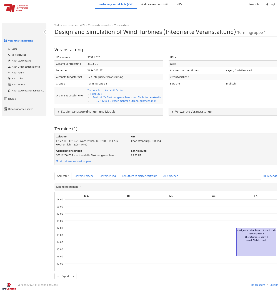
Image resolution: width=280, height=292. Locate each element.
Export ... (65, 276)
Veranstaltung (121, 25)
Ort (133, 136)
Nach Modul (16, 84)
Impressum (258, 284)
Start (12, 48)
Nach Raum (16, 72)
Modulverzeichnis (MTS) (155, 4)
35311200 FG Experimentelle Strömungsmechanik (126, 101)
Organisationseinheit (69, 150)
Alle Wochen (170, 176)
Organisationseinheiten (18, 109)
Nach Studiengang (19, 60)
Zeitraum (62, 136)
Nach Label (15, 78)
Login (271, 4)
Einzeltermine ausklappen (73, 161)
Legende (270, 176)
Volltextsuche (17, 54)
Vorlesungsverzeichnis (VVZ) (116, 4)
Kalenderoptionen (67, 186)
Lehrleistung (139, 150)
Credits (274, 284)
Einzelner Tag (108, 176)
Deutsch (254, 4)
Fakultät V (96, 93)
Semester (63, 176)
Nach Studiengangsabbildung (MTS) (27, 90)
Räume (10, 98)
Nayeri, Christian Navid (256, 240)
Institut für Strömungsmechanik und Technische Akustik (127, 97)
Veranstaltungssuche (18, 40)
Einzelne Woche (84, 176)
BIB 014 (264, 236)
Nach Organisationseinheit (24, 66)
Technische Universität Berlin (105, 90)
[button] (275, 254)
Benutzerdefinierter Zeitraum (139, 176)
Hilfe (179, 4)
